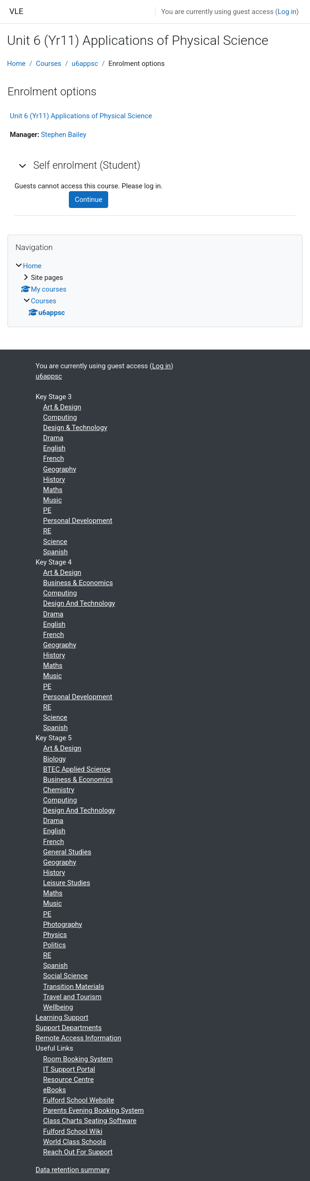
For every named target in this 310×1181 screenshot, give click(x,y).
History (54, 479)
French (53, 458)
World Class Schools (74, 1142)
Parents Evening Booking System (93, 1110)
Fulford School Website (78, 1100)
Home (16, 63)
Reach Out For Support (77, 1152)
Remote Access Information (78, 1038)
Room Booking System (78, 1059)
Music (52, 500)
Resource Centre (68, 1079)
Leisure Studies (66, 883)
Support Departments (69, 1028)
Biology (54, 759)
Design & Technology (75, 427)
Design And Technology (79, 603)
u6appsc (85, 63)
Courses (48, 63)
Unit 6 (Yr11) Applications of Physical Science (81, 116)
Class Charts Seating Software (89, 1121)
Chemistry (58, 790)
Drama (53, 438)
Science (55, 541)
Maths (52, 490)
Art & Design (62, 407)
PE (47, 510)
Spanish (55, 552)
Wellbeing (58, 1007)
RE (47, 531)
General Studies (67, 852)
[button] (23, 165)
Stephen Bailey (64, 134)
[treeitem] (155, 289)
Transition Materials (73, 986)
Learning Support (62, 1017)
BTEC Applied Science (77, 769)
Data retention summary (73, 1170)
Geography (59, 469)
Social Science (65, 976)
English (54, 448)
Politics (54, 945)
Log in (287, 11)
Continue (89, 199)
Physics (55, 934)
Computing (60, 417)
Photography (62, 924)
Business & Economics (78, 583)
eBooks (54, 1090)
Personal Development (77, 520)
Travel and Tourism (72, 997)
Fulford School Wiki (73, 1131)
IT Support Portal (69, 1069)
